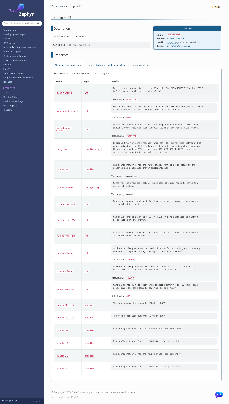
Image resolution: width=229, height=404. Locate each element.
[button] (37, 23)
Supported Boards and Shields (18, 77)
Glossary (7, 109)
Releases (7, 81)
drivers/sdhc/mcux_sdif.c (178, 46)
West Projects (10, 105)
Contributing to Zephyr (14, 56)
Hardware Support (12, 51)
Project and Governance (15, 60)
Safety (6, 68)
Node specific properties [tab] (68, 65)
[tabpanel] (136, 225)
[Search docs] (22, 23)
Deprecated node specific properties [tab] (106, 65)
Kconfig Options (11, 97)
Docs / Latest (58, 6)
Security (7, 64)
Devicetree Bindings (13, 101)
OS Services (9, 43)
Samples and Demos (13, 73)
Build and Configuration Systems (19, 47)
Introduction (9, 30)
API (5, 92)
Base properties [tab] (140, 65)
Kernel (6, 38)
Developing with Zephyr (15, 34)
